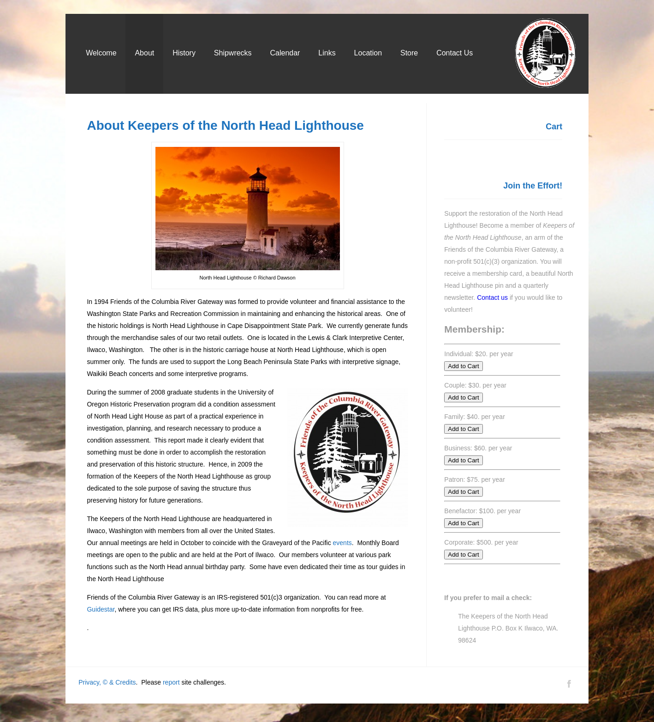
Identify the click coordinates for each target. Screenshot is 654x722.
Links (326, 53)
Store (409, 53)
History (184, 53)
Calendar (285, 53)
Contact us (492, 297)
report (171, 682)
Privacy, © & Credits (107, 682)
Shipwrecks (233, 53)
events (342, 542)
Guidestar (100, 609)
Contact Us (454, 53)
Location (368, 53)
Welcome (101, 53)
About (144, 53)
